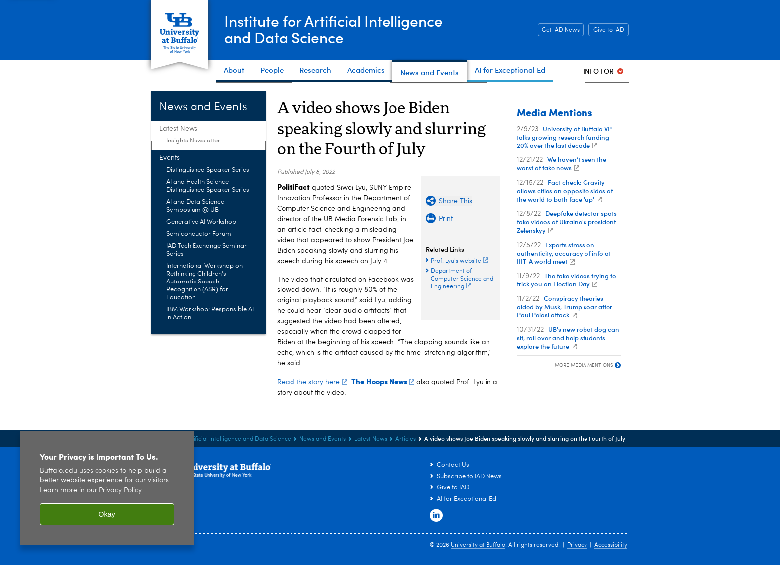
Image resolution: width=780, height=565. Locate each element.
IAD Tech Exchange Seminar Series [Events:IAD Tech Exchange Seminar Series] (206, 250)
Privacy (577, 545)
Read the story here (312, 382)
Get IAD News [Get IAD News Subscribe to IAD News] (559, 30)
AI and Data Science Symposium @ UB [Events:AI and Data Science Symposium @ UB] (195, 206)
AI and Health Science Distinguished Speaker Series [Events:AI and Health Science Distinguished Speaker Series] (207, 186)
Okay (106, 514)
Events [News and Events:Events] (169, 157)
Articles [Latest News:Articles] (405, 439)
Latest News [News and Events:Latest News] (178, 128)
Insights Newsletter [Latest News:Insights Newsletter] (193, 141)
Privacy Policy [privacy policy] (120, 490)
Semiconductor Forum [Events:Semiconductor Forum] (198, 234)
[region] (107, 488)
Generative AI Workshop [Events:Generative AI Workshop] (201, 222)
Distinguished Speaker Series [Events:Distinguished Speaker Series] (207, 170)
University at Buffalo (478, 545)
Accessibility (610, 545)
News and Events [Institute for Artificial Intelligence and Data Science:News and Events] (322, 439)
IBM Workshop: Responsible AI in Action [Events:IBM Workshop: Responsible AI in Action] (210, 313)
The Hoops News (383, 381)
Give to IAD (608, 30)
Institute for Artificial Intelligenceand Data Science (333, 29)
